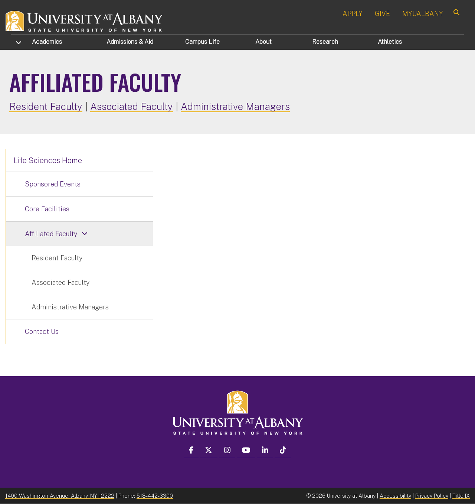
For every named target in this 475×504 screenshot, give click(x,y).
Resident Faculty (45, 106)
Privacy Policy (431, 495)
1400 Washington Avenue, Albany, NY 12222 (59, 495)
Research (325, 41)
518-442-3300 (155, 495)
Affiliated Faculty (51, 234)
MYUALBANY (422, 13)
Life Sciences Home (48, 160)
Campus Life (202, 41)
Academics (47, 41)
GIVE (382, 13)
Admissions (130, 41)
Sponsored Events (53, 184)
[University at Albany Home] (85, 20)
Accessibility (395, 495)
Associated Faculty (131, 106)
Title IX (461, 495)
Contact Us (42, 331)
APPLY (353, 13)
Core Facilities (47, 209)
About (263, 41)
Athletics (390, 41)
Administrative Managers (235, 106)
